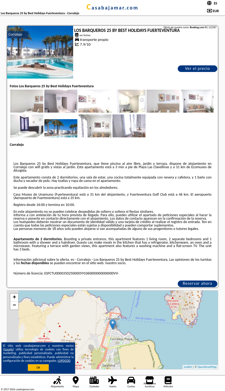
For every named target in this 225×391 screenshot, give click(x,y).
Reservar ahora (197, 283)
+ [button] (14, 298)
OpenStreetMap (207, 367)
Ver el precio (197, 68)
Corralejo (15, 34)
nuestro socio (115, 263)
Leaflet (188, 367)
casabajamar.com (112, 7)
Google (8, 349)
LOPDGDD (64, 361)
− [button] (14, 306)
